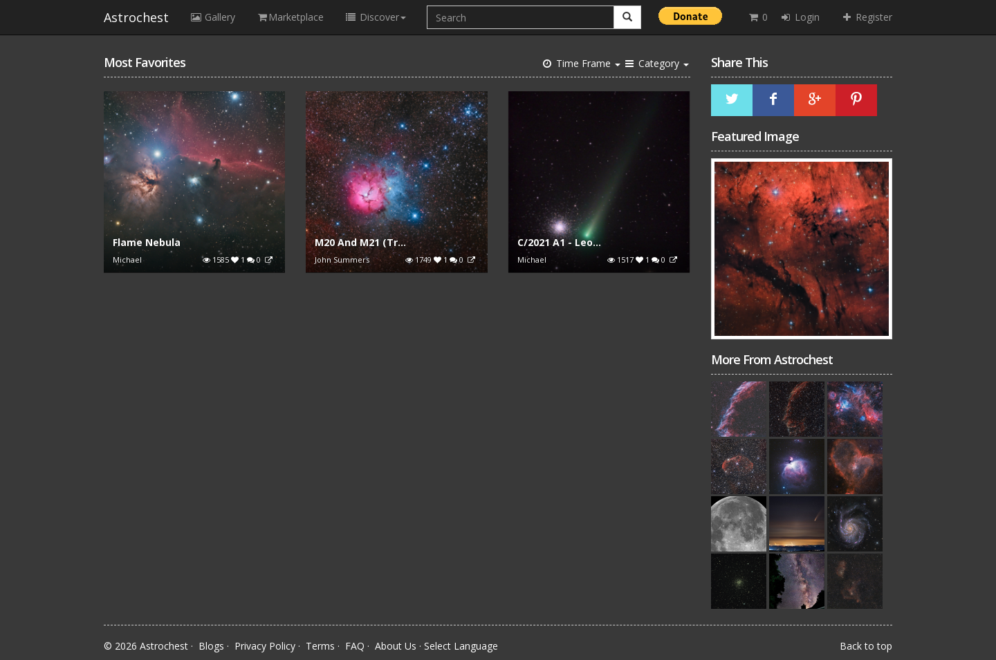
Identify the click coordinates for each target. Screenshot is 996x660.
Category (656, 63)
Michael (127, 259)
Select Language (461, 645)
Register (866, 16)
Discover (375, 16)
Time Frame (580, 63)
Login (800, 16)
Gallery (212, 16)
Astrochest (136, 17)
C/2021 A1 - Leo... (559, 242)
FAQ (355, 645)
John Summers (342, 259)
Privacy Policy (264, 645)
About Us (395, 645)
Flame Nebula (147, 242)
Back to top (866, 645)
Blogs (211, 645)
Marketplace (290, 16)
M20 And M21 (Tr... (360, 242)
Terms (320, 645)
